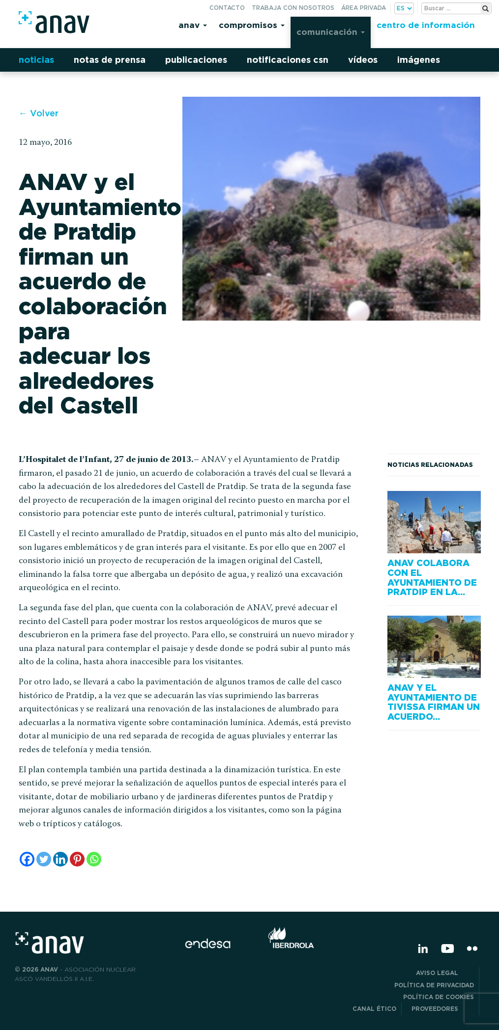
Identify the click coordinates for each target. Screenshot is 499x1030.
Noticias (36, 59)
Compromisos (252, 24)
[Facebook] (27, 859)
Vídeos (363, 59)
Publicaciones (196, 59)
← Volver (39, 113)
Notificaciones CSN (287, 59)
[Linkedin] (60, 859)
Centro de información (426, 24)
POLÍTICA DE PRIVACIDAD (434, 985)
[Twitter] (43, 859)
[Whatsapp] (94, 859)
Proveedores (442, 1008)
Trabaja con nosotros (293, 7)
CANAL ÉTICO (374, 1008)
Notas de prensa (110, 59)
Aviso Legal (445, 973)
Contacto (227, 7)
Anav (192, 24)
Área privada (363, 7)
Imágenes (418, 59)
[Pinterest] (77, 859)
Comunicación (330, 31)
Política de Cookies (438, 997)
